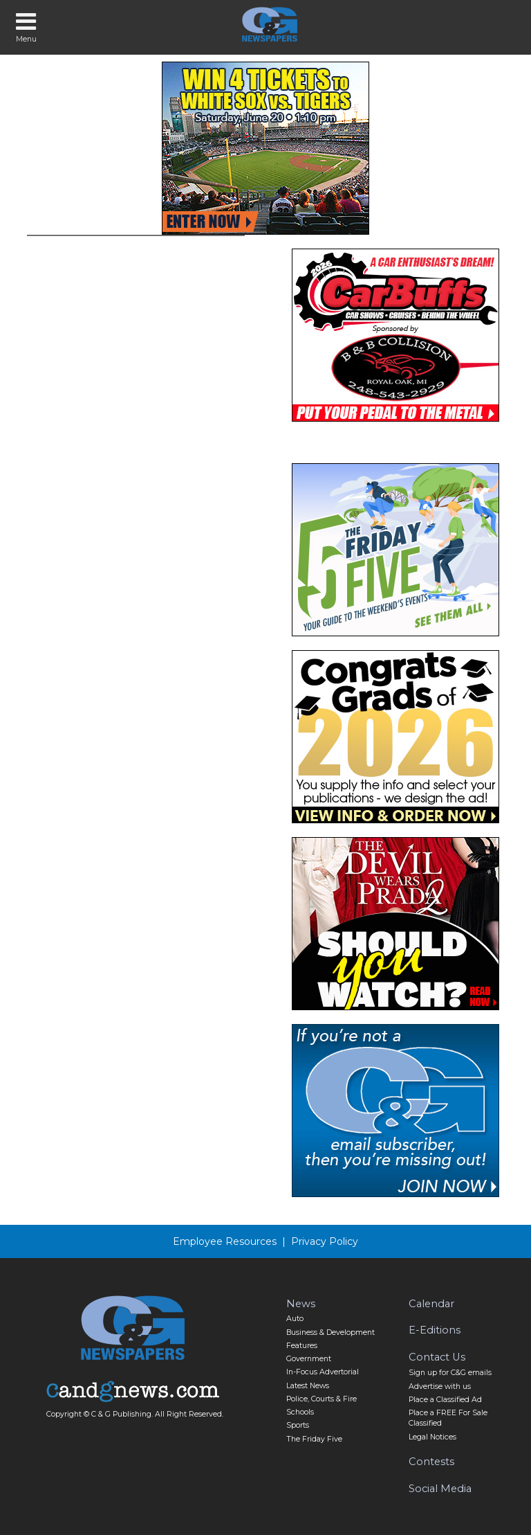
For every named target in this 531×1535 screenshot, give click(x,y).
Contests (431, 1461)
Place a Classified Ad (445, 1399)
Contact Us (437, 1357)
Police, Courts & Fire (321, 1398)
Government (308, 1358)
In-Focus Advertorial (322, 1371)
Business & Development (330, 1332)
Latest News (307, 1385)
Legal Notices (432, 1437)
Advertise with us (440, 1386)
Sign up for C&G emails (450, 1372)
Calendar (431, 1304)
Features (301, 1345)
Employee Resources (225, 1241)
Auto (295, 1318)
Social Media (440, 1488)
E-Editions (434, 1330)
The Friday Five (314, 1439)
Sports (297, 1425)
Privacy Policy (324, 1241)
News (300, 1304)
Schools (300, 1412)
